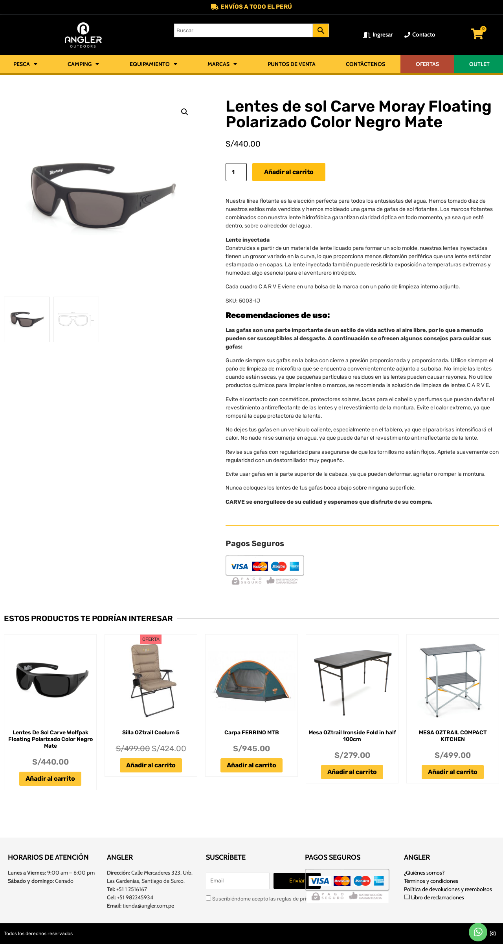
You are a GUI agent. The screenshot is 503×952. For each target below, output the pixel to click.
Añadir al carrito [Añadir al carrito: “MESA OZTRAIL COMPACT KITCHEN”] (452, 772)
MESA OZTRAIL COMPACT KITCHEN (453, 736)
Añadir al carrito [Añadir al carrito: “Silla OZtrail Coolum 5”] (151, 765)
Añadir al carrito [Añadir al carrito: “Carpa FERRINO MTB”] (251, 765)
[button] (185, 112)
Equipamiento (153, 64)
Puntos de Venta (292, 64)
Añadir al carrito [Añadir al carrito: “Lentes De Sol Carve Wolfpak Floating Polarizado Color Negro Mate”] (50, 779)
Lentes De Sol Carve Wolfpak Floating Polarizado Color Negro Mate (50, 740)
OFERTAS (427, 64)
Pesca (25, 64)
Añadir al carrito (289, 172)
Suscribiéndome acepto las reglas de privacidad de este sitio (280, 898)
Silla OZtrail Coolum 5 (151, 733)
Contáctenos (365, 64)
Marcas (222, 64)
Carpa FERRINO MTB (251, 733)
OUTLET (479, 64)
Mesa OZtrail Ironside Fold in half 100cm (352, 736)
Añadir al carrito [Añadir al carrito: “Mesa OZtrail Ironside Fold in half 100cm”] (352, 772)
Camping (83, 64)
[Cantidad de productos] (236, 172)
